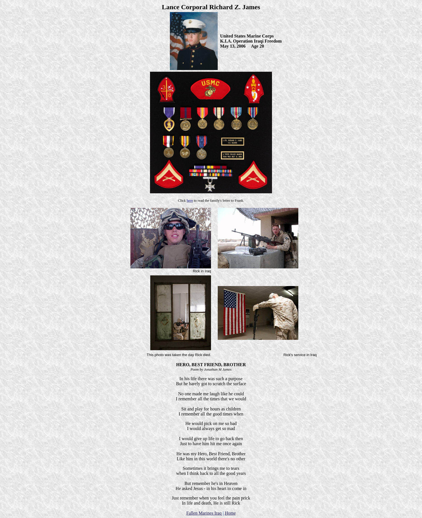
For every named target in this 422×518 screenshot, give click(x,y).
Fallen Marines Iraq (204, 513)
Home (230, 513)
